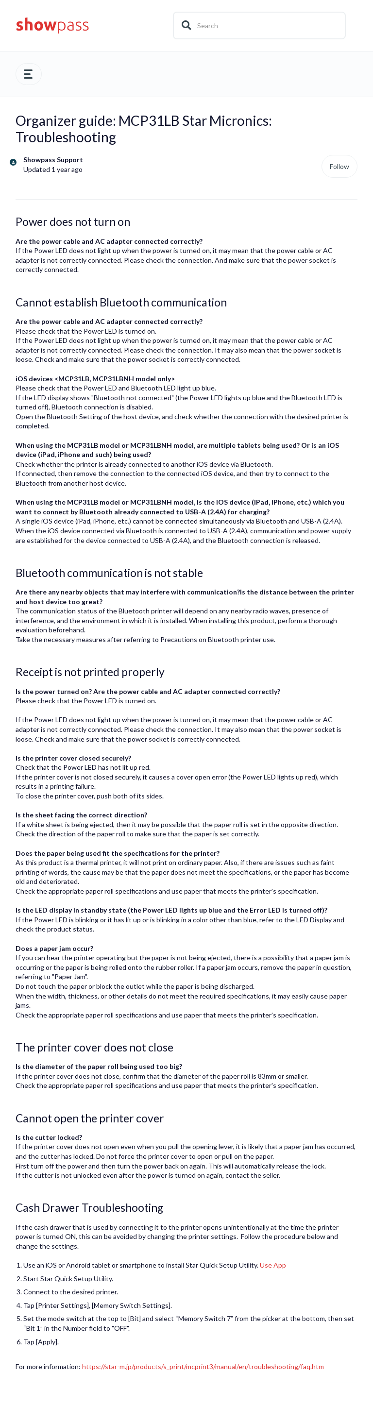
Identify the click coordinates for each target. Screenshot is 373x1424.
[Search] (259, 25)
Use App (273, 1265)
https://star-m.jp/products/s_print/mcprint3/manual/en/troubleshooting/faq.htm (203, 1366)
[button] (29, 74)
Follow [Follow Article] (339, 166)
